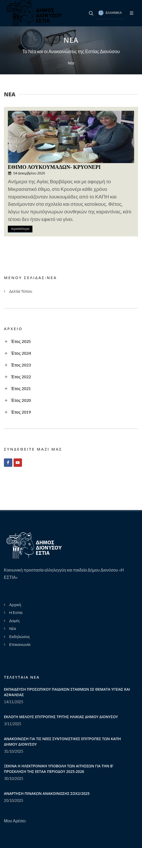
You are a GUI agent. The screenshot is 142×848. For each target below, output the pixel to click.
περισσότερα (20, 228)
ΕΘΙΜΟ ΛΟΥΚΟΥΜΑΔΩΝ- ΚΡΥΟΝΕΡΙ (54, 167)
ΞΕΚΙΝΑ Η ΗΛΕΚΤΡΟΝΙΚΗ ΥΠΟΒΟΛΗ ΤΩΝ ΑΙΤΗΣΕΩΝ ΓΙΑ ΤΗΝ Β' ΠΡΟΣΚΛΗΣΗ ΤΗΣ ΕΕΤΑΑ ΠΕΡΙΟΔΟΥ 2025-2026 (58, 768)
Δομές (14, 620)
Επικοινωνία (19, 644)
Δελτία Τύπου (20, 291)
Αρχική (15, 604)
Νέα (71, 63)
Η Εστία (15, 612)
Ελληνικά (110, 12)
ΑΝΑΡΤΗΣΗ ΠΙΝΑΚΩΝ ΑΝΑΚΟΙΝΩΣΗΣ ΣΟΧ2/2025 (46, 793)
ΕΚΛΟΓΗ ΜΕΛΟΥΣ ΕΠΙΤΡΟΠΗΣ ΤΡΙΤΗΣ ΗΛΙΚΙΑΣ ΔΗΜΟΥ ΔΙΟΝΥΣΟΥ (61, 716)
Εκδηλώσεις (19, 636)
